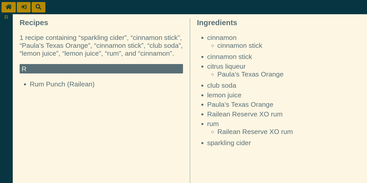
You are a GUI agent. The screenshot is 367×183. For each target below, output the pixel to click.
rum (213, 124)
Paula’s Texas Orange (250, 74)
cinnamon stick (239, 45)
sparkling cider (229, 143)
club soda (221, 85)
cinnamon (222, 37)
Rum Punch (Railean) (62, 84)
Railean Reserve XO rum (245, 114)
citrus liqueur (226, 66)
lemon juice (224, 95)
